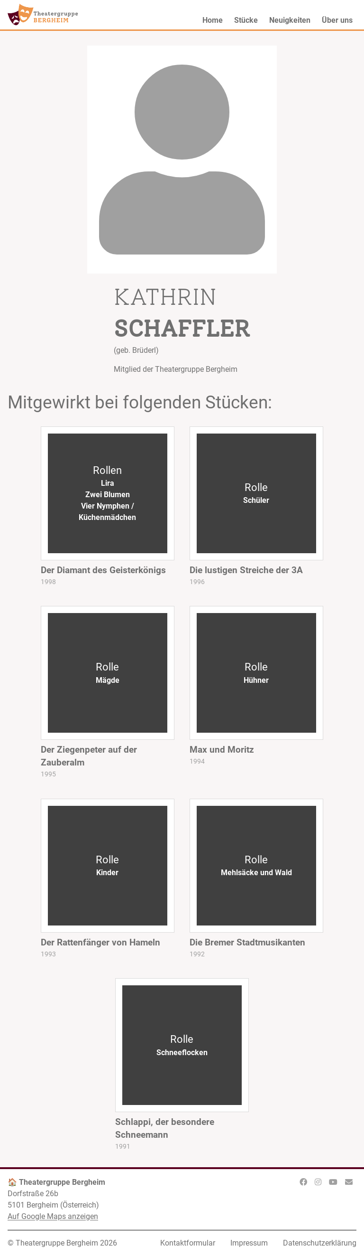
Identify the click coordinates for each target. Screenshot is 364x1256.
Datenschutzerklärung (319, 1242)
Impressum (249, 1242)
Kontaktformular (187, 1242)
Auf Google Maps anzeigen (53, 1216)
